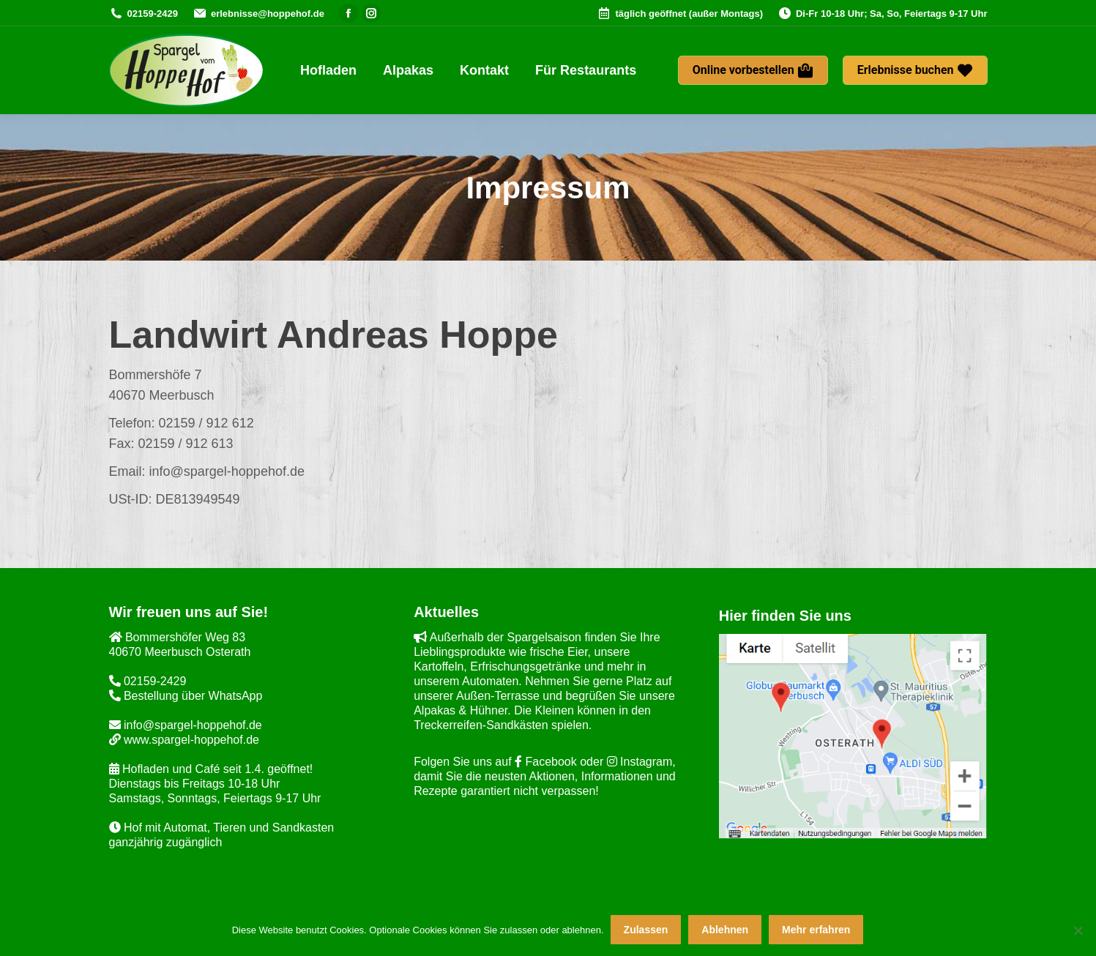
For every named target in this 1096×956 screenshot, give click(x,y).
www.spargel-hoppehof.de (184, 739)
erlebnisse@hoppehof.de (258, 13)
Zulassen (646, 930)
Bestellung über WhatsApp (186, 696)
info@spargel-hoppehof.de (185, 725)
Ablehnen (725, 930)
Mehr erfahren (817, 930)
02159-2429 (143, 13)
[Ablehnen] (1077, 930)
